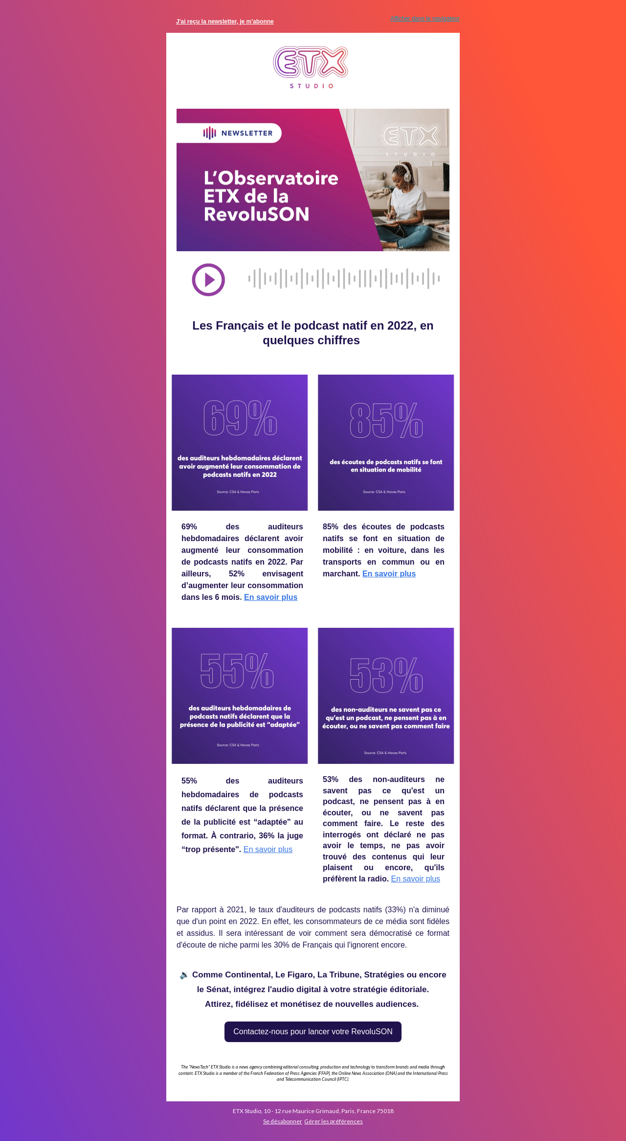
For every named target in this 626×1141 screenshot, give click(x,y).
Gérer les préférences (333, 1121)
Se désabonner (282, 1121)
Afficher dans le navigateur (425, 18)
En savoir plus (270, 597)
